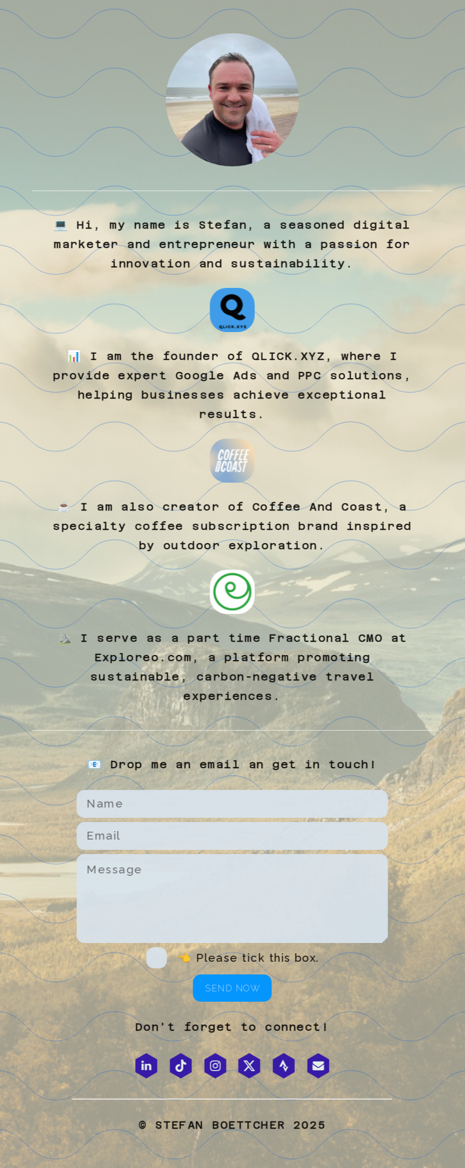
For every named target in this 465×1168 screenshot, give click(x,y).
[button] (145, 1065)
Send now (231, 988)
